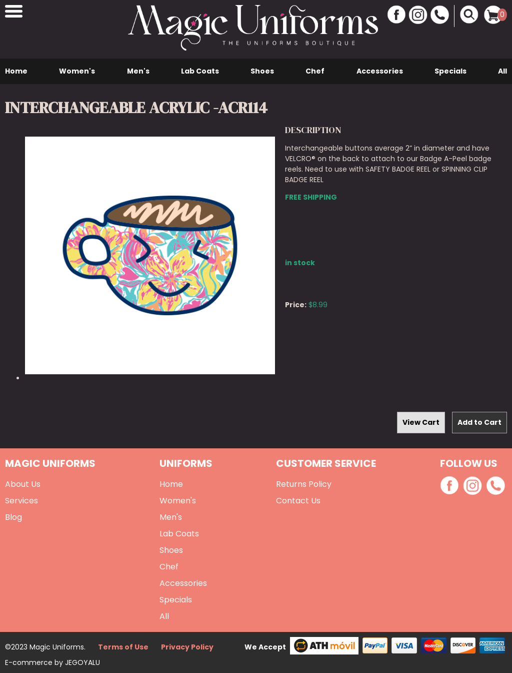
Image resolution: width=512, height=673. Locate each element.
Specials (450, 71)
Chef (315, 71)
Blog (13, 517)
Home (16, 71)
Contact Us (298, 500)
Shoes (262, 71)
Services (21, 500)
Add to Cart (480, 422)
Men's (138, 71)
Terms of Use (123, 647)
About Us (22, 484)
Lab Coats (200, 71)
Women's (77, 71)
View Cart (421, 422)
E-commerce (29, 662)
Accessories (379, 71)
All (502, 71)
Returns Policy (304, 484)
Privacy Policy (187, 647)
